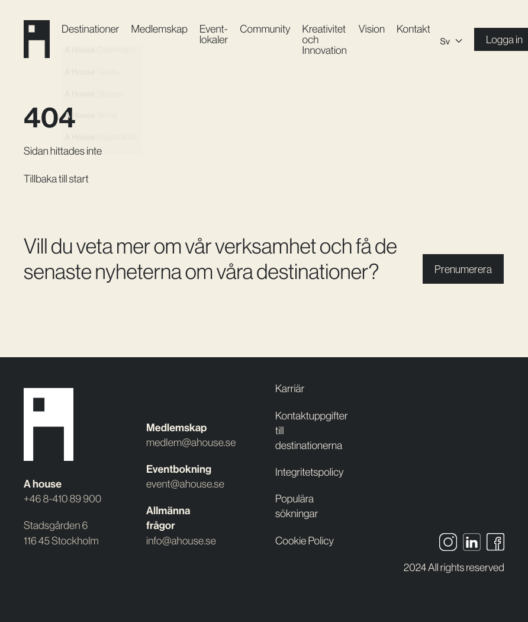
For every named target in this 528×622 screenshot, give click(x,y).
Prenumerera (463, 269)
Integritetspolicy (309, 472)
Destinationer (90, 29)
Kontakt (413, 29)
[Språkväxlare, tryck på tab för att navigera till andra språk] (451, 40)
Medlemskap (159, 29)
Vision (372, 29)
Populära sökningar (296, 506)
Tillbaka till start (56, 178)
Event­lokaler (213, 34)
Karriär (289, 388)
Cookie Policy (304, 540)
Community (265, 29)
